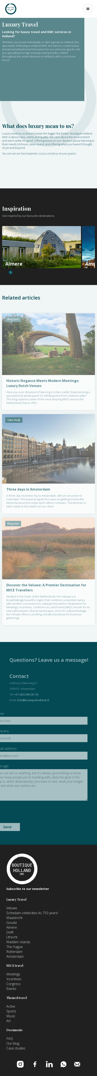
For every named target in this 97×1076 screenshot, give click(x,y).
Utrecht (12, 937)
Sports (11, 1011)
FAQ (9, 1038)
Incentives (14, 979)
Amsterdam (15, 956)
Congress (13, 984)
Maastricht (14, 918)
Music (10, 1016)
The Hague (14, 947)
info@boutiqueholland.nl (46, 700)
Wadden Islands (18, 942)
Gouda (11, 922)
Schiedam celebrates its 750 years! (32, 913)
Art (8, 1021)
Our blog (12, 1043)
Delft (9, 932)
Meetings (13, 974)
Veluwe (11, 908)
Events (11, 989)
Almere (11, 927)
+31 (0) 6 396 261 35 (39, 694)
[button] (88, 9)
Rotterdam (14, 951)
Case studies (16, 1048)
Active (10, 1006)
